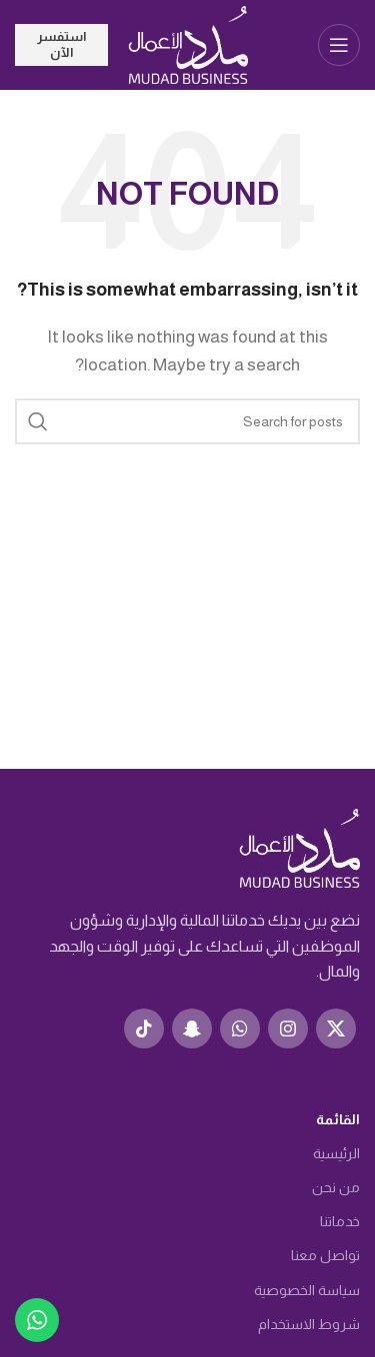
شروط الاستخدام (309, 1324)
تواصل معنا (325, 1255)
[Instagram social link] (288, 1028)
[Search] (187, 421)
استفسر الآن (61, 44)
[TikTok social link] (144, 1028)
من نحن (336, 1187)
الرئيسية (336, 1153)
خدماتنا (340, 1221)
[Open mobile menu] (339, 45)
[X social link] (336, 1028)
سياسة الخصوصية (307, 1290)
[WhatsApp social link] (240, 1028)
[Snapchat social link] (192, 1028)
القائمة (338, 1119)
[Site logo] (188, 43)
